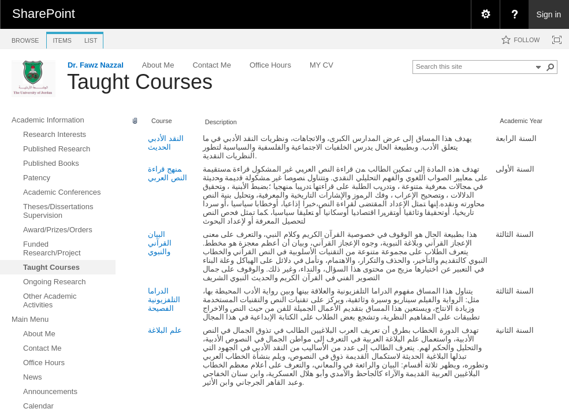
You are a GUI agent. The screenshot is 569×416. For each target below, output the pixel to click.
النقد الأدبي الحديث (166, 142)
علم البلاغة (165, 330)
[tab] (25, 38)
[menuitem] (485, 14)
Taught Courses (140, 82)
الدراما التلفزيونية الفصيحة (164, 300)
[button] (550, 67)
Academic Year (521, 120)
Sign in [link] (549, 14)
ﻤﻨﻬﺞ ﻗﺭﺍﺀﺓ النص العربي (167, 173)
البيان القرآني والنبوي (160, 243)
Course (161, 120)
